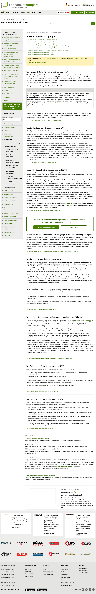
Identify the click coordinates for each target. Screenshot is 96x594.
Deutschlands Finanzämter (29, 570)
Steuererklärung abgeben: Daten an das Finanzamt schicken (11, 76)
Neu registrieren (77, 12)
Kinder (5, 130)
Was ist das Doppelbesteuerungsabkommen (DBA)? (42, 44)
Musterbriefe (29, 576)
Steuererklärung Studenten (9, 580)
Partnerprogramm (48, 572)
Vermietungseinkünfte (10, 217)
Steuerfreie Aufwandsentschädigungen (14, 177)
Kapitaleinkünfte (8, 190)
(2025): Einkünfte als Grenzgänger (37, 62)
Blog (33, 12)
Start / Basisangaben (10, 124)
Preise (23, 12)
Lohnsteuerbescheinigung (12, 143)
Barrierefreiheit (65, 577)
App (2, 12)
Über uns (46, 565)
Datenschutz (65, 574)
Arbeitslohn (30, 444)
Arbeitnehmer (30, 32)
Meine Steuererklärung (10, 49)
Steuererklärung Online (8, 565)
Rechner (6, 90)
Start (7, 12)
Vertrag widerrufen (67, 585)
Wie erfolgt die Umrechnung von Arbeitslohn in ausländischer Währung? (48, 50)
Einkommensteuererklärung (83, 320)
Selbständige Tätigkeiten (11, 197)
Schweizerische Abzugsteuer (35, 458)
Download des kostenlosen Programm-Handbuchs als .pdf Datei (12, 106)
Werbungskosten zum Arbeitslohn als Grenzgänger (41, 475)
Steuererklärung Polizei (8, 582)
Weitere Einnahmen (39, 32)
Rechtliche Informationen (11, 94)
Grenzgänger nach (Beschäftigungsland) (38, 438)
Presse (6, 100)
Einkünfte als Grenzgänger (53, 32)
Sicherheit (15, 12)
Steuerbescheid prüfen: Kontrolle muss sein (10, 82)
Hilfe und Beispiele (9, 87)
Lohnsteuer (69, 203)
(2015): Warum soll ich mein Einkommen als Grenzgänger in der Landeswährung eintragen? (52, 251)
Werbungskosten (10, 187)
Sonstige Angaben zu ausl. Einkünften (12, 167)
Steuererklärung (56, 101)
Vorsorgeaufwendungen (10, 220)
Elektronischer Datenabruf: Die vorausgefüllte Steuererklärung (11, 54)
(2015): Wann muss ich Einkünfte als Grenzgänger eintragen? (43, 120)
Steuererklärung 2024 (7, 572)
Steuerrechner (29, 574)
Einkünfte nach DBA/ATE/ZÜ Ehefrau (12, 161)
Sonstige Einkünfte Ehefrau (11, 213)
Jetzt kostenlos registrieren (46, 227)
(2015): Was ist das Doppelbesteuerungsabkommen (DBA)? (43, 210)
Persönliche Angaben (10, 127)
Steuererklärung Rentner (8, 585)
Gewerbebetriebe (8, 194)
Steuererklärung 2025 (77, 58)
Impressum (7, 97)
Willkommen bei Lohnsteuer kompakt (12, 39)
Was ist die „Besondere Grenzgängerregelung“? (41, 42)
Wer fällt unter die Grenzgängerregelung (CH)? (41, 54)
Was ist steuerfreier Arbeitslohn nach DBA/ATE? (41, 48)
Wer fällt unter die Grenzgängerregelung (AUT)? (41, 52)
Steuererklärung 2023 (7, 574)
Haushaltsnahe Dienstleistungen (8, 135)
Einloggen (90, 12)
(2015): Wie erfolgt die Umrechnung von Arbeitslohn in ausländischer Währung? (49, 358)
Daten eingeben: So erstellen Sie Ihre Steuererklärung (12, 61)
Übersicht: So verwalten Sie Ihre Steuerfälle (11, 44)
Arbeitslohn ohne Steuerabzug (11, 183)
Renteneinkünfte (8, 204)
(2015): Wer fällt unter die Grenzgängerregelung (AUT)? (42, 392)
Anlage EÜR (7, 236)
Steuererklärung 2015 (52, 58)
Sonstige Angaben (9, 232)
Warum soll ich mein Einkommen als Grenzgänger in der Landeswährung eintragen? (51, 46)
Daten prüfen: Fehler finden (11, 70)
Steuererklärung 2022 (7, 577)
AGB (62, 572)
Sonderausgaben (8, 223)
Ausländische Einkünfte (10, 201)
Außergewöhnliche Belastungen (9, 228)
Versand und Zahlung (67, 582)
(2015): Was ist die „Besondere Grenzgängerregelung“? (42, 162)
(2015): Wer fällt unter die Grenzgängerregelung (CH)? (41, 428)
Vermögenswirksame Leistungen (12, 150)
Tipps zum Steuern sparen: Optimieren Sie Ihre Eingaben (12, 66)
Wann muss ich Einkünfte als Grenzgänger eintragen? (43, 40)
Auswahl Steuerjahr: (8, 117)
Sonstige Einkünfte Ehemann (9, 209)
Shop (39, 12)
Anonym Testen (74, 227)
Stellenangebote (48, 574)
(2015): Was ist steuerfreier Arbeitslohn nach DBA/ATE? (42, 309)
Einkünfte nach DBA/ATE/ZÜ (10, 156)
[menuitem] (63, 12)
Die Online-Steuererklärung (18, 7)
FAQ (28, 12)
